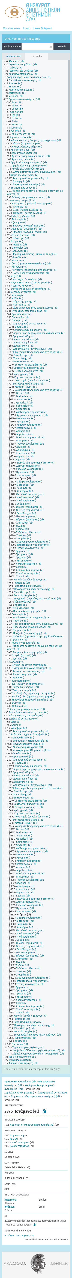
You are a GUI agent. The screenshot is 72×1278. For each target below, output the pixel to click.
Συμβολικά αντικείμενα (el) (19, 1092)
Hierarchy (36, 56)
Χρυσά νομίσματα (16, 1142)
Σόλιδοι (11, 1139)
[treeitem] (16, 61)
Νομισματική (14, 1135)
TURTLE (19, 1235)
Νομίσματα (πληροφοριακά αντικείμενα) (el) (35, 1096)
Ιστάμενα (9, 1206)
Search (62, 46)
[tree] (36, 562)
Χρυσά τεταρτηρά (16, 1146)
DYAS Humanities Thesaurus (22, 38)
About (27, 28)
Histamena (10, 1199)
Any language (12, 46)
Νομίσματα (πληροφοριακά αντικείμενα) (29, 1124)
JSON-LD (29, 1235)
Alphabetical (13, 56)
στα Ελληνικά (43, 28)
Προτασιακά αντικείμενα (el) (20, 1081)
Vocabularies (11, 28)
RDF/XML (9, 1235)
